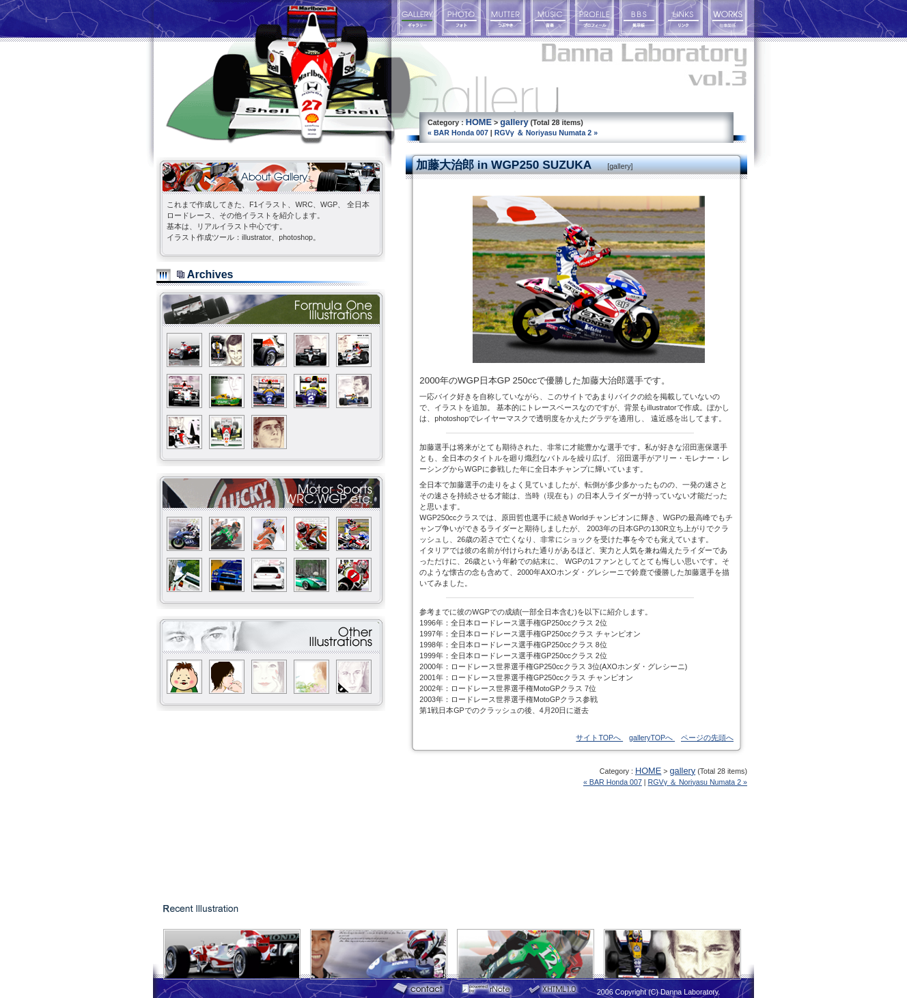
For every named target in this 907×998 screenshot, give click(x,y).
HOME (479, 122)
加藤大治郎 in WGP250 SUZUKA (503, 165)
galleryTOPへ (652, 737)
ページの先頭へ (707, 737)
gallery (514, 122)
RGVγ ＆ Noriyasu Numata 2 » (546, 133)
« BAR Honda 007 (458, 133)
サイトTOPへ (599, 737)
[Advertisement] (258, 803)
